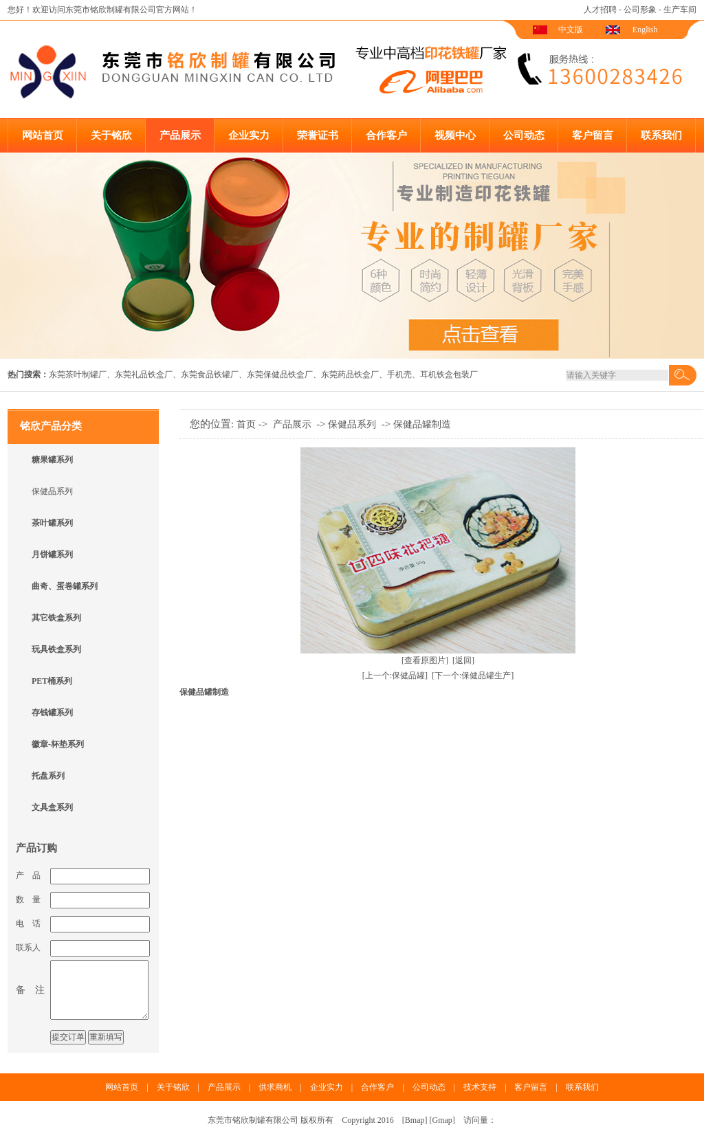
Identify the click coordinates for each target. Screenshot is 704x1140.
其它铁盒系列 (56, 618)
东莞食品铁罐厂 (210, 374)
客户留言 (592, 135)
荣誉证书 (317, 135)
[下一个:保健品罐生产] (473, 675)
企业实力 (249, 135)
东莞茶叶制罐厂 (78, 374)
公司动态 (523, 135)
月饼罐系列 (52, 554)
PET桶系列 (52, 681)
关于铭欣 (111, 135)
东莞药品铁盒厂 (350, 374)
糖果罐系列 (52, 460)
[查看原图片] (425, 660)
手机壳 (399, 374)
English (645, 29)
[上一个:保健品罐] (395, 675)
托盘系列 (48, 776)
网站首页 (42, 135)
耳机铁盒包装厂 (449, 374)
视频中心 (455, 135)
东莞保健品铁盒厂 (280, 374)
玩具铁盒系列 (56, 649)
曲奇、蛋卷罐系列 (65, 586)
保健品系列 (52, 491)
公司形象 (640, 9)
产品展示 (180, 135)
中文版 (570, 29)
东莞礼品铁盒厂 (144, 374)
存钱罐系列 (52, 712)
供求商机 (275, 1087)
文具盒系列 (52, 807)
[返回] (463, 660)
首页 (246, 424)
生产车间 (679, 9)
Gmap (442, 1120)
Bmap (415, 1120)
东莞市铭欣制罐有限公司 (110, 9)
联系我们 (661, 135)
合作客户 (386, 135)
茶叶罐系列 (52, 523)
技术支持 (479, 1087)
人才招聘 (600, 9)
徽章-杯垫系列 (58, 744)
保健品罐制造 (422, 424)
